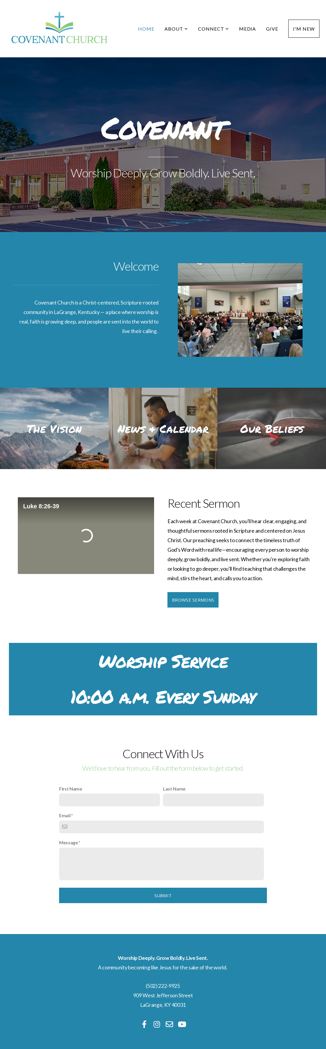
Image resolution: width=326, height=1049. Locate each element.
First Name (70, 788)
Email (64, 815)
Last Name (174, 788)
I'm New (304, 28)
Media (247, 28)
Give (272, 28)
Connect (213, 28)
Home (146, 28)
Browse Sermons (193, 600)
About (176, 28)
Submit (163, 895)
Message (68, 842)
